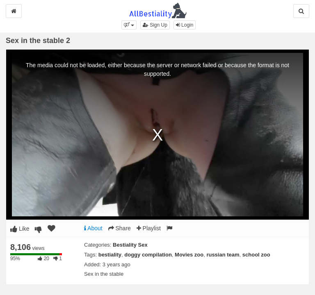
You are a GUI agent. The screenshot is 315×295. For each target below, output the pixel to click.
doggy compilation (148, 255)
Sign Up (155, 25)
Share (119, 228)
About (93, 228)
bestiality (109, 255)
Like (20, 228)
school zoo (256, 255)
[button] (129, 25)
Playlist (149, 228)
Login (185, 25)
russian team (222, 255)
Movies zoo (189, 255)
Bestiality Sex (130, 245)
